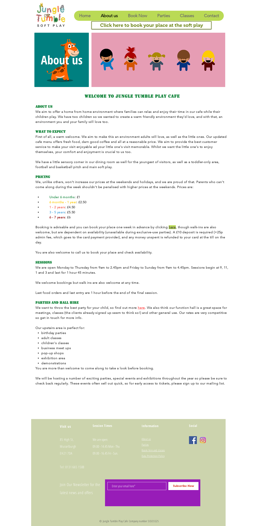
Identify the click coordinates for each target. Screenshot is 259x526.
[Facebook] (193, 440)
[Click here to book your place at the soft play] (151, 25)
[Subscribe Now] (183, 486)
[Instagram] (203, 440)
